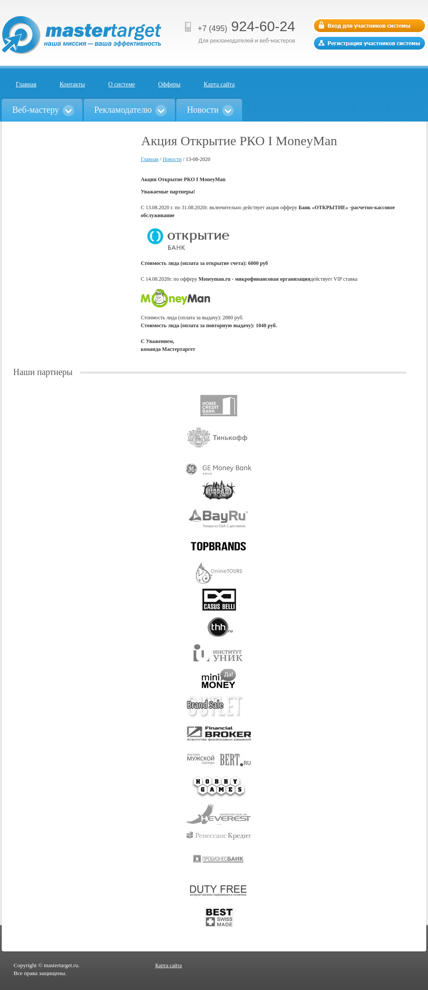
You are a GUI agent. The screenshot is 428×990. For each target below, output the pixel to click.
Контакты (72, 84)
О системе (121, 84)
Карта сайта (219, 84)
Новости (172, 159)
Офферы (169, 84)
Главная (26, 84)
